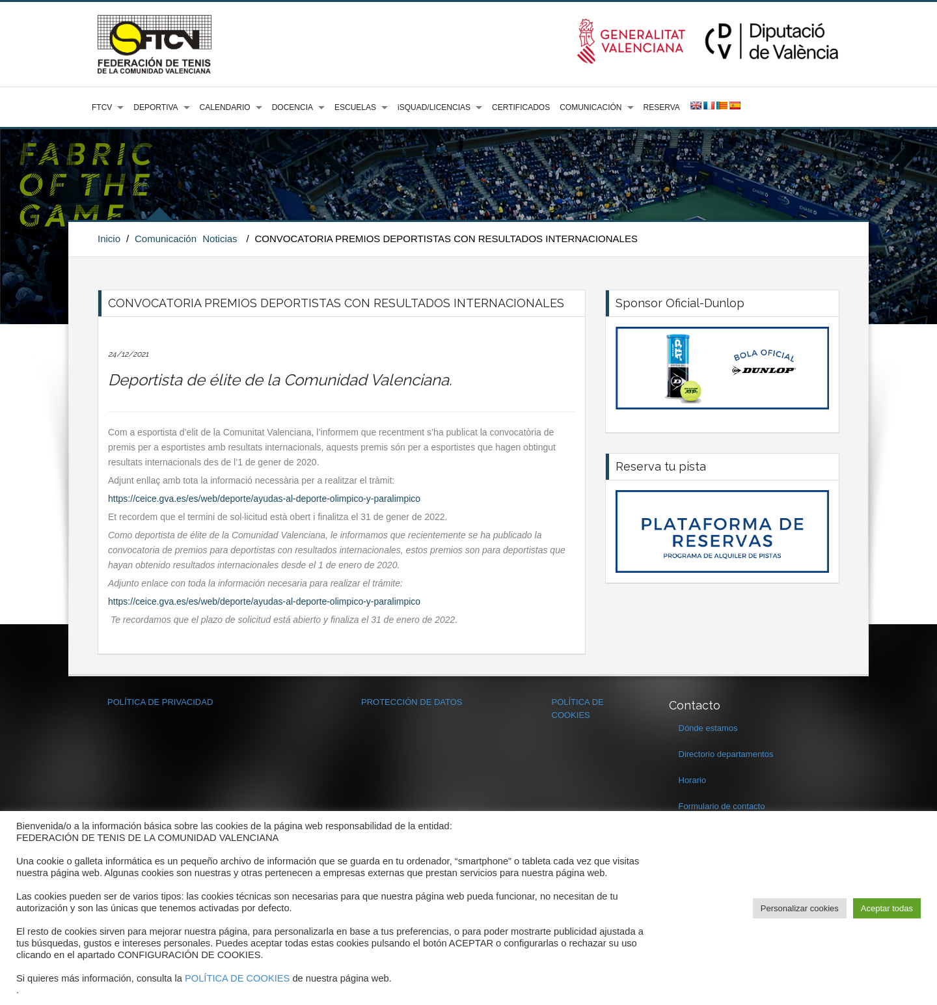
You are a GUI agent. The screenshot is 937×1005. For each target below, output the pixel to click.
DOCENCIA (292, 107)
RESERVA (662, 107)
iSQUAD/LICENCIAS (434, 107)
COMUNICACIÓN (590, 107)
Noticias (219, 238)
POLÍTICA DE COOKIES (237, 978)
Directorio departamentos (726, 754)
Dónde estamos (708, 728)
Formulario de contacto (722, 806)
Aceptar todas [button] (887, 908)
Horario (693, 780)
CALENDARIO (225, 107)
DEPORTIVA (155, 107)
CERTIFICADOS (521, 107)
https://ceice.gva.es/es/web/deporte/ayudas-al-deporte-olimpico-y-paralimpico (264, 498)
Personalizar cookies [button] (800, 908)
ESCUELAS (355, 107)
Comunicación (166, 238)
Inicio (109, 238)
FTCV (102, 107)
